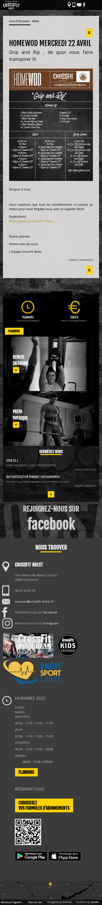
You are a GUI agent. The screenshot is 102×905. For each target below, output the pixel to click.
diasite (95, 902)
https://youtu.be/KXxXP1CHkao (31, 221)
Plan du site (35, 902)
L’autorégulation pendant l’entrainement (33, 477)
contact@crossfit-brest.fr (34, 601)
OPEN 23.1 (12, 461)
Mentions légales (11, 902)
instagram (51, 623)
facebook (50, 612)
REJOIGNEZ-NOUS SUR (51, 519)
